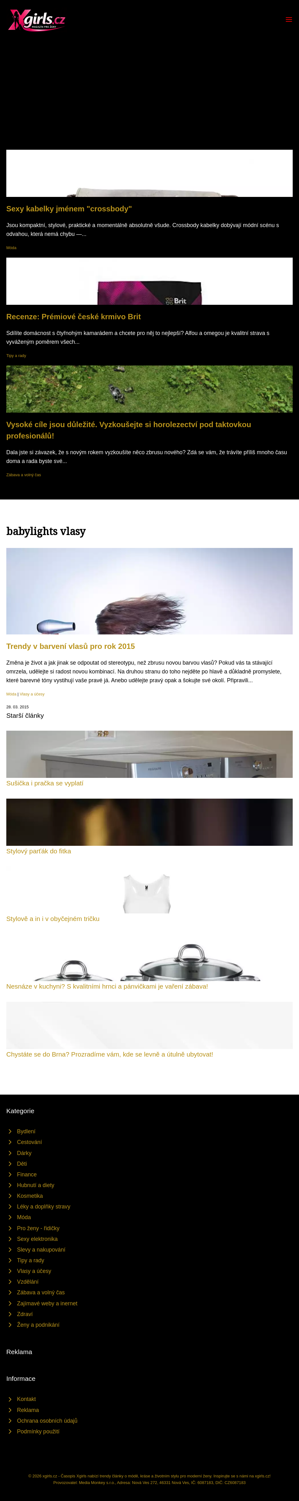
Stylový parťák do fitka (38, 851)
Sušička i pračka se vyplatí (44, 783)
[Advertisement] (149, 103)
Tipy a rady (16, 355)
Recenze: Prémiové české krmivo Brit (73, 316)
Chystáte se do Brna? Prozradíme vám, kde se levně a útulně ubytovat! (109, 1054)
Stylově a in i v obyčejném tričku (53, 918)
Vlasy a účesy (32, 694)
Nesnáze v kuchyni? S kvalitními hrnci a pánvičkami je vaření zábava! (107, 986)
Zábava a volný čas (23, 474)
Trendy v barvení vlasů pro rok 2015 (70, 646)
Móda (11, 247)
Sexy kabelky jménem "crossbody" (69, 208)
